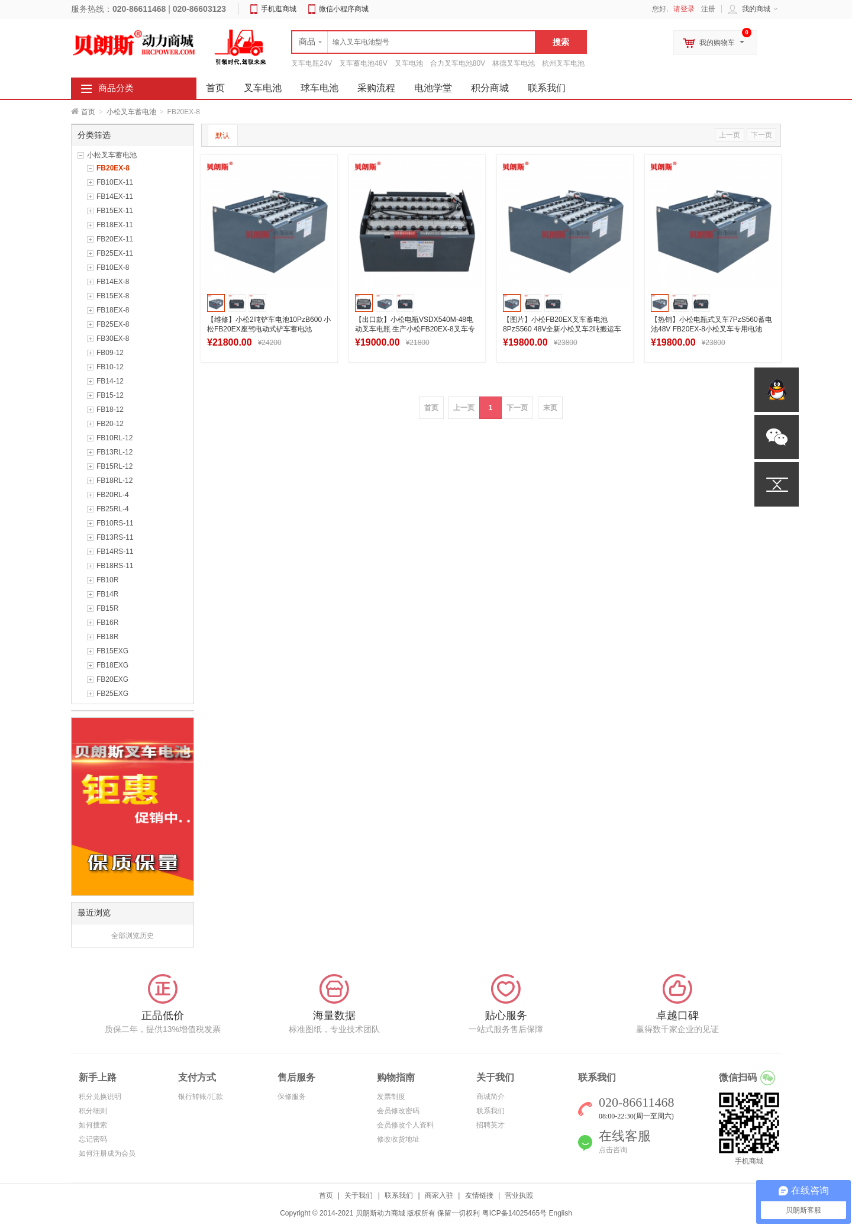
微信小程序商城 (344, 9)
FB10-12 (110, 367)
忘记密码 (93, 1139)
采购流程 (376, 88)
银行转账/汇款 (200, 1096)
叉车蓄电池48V (363, 63)
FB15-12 (110, 395)
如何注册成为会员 (107, 1153)
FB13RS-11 (115, 537)
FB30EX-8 (112, 338)
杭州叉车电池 (563, 63)
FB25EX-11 (114, 253)
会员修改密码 (398, 1111)
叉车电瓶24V (311, 63)
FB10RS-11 (115, 523)
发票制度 (391, 1096)
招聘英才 (490, 1125)
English (560, 1213)
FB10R (107, 580)
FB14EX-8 (112, 282)
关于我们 (358, 1195)
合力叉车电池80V (457, 63)
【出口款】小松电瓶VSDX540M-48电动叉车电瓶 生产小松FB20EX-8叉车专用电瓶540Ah (415, 329)
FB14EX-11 (114, 196)
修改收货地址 (398, 1139)
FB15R (107, 608)
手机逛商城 (278, 9)
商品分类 (116, 88)
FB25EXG (112, 693)
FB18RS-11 (115, 566)
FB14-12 (110, 381)
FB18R (107, 637)
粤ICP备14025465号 (514, 1213)
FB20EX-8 (113, 168)
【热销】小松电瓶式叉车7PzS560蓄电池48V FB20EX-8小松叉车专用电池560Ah (711, 329)
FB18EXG (112, 665)
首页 (88, 112)
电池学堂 (433, 88)
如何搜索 (93, 1125)
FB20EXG (112, 679)
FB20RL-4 (112, 495)
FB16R (107, 622)
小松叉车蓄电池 (131, 112)
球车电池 (319, 88)
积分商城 (490, 88)
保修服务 (291, 1096)
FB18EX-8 (112, 310)
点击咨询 (613, 1150)
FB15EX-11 (114, 211)
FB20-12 (110, 424)
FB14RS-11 (115, 551)
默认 (222, 135)
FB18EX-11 (114, 225)
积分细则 (93, 1111)
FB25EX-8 (112, 324)
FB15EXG (112, 651)
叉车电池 (409, 63)
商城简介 (490, 1096)
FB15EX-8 (112, 296)
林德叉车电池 (513, 63)
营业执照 (519, 1195)
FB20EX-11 (114, 239)
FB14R (107, 594)
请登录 (684, 9)
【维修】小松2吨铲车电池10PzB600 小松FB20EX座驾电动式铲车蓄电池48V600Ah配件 (269, 329)
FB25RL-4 (112, 509)
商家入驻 (439, 1195)
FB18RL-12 (114, 480)
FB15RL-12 (114, 466)
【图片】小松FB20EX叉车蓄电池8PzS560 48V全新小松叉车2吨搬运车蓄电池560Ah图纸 (562, 329)
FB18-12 (110, 409)
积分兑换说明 (100, 1096)
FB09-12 (110, 353)
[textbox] (413, 42)
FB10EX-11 (114, 182)
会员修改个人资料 (405, 1125)
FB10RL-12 (114, 438)
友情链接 (479, 1195)
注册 (708, 9)
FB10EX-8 (112, 267)
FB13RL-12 (114, 452)
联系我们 (547, 88)
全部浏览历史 (132, 935)
